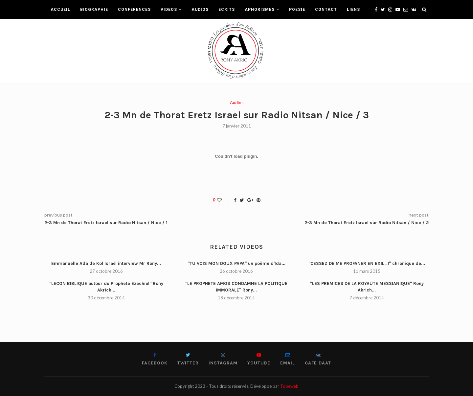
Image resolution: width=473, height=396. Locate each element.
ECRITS (226, 9)
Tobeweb (289, 386)
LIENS (353, 9)
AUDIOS (200, 9)
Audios (236, 102)
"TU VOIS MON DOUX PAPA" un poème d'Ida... (236, 263)
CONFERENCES (134, 9)
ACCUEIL (60, 9)
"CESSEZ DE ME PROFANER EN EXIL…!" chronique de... (366, 263)
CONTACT (326, 9)
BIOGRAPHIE (94, 9)
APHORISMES (260, 9)
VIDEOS (169, 9)
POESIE (297, 9)
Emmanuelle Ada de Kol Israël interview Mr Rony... (106, 263)
